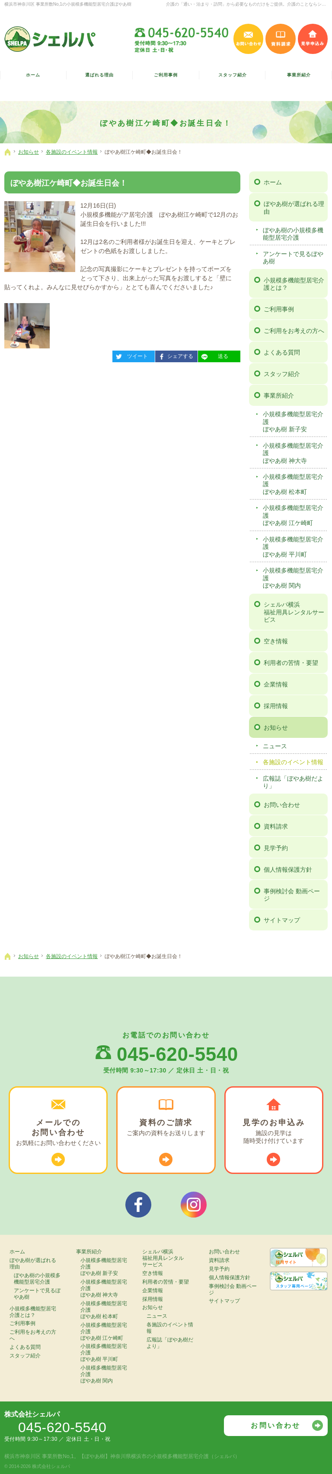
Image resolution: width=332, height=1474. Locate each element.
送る (213, 355)
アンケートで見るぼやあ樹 (293, 257)
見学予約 (276, 848)
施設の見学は (273, 1131)
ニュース (275, 746)
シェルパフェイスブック (138, 1205)
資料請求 (276, 826)
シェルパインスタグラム (194, 1205)
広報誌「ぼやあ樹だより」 (293, 782)
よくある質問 (282, 352)
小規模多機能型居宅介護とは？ (294, 284)
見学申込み (313, 39)
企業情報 (276, 684)
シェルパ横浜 (294, 612)
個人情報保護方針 (288, 869)
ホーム (273, 182)
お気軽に (58, 1132)
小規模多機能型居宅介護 (294, 422)
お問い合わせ (282, 804)
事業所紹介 (279, 395)
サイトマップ (282, 920)
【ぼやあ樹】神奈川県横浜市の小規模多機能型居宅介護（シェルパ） (159, 1456)
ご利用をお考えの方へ (294, 330)
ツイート (130, 355)
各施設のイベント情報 (293, 762)
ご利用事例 (279, 309)
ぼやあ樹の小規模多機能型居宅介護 (293, 234)
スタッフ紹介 (282, 373)
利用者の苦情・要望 (291, 662)
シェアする (174, 355)
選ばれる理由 (99, 75)
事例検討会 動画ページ (292, 895)
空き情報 (276, 641)
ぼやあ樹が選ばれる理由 (294, 207)
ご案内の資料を (165, 1127)
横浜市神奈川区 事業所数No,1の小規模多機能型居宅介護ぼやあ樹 (67, 4)
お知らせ (276, 727)
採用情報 (276, 705)
